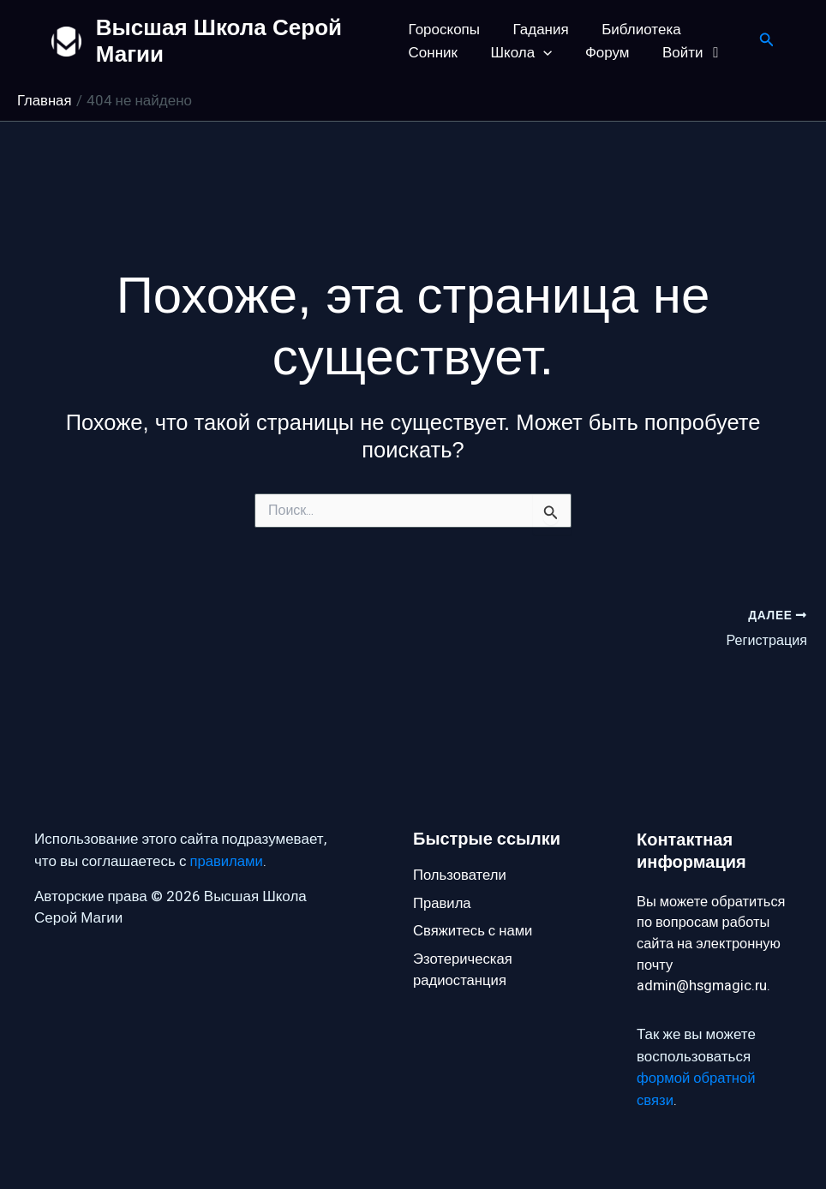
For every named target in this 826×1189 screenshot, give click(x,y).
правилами (226, 858)
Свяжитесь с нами (474, 930)
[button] (539, 52)
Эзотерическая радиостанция (463, 970)
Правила (442, 901)
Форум (600, 52)
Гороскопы (444, 29)
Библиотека (633, 29)
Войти (682, 52)
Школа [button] (517, 52)
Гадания (537, 29)
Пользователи (460, 872)
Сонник (433, 52)
